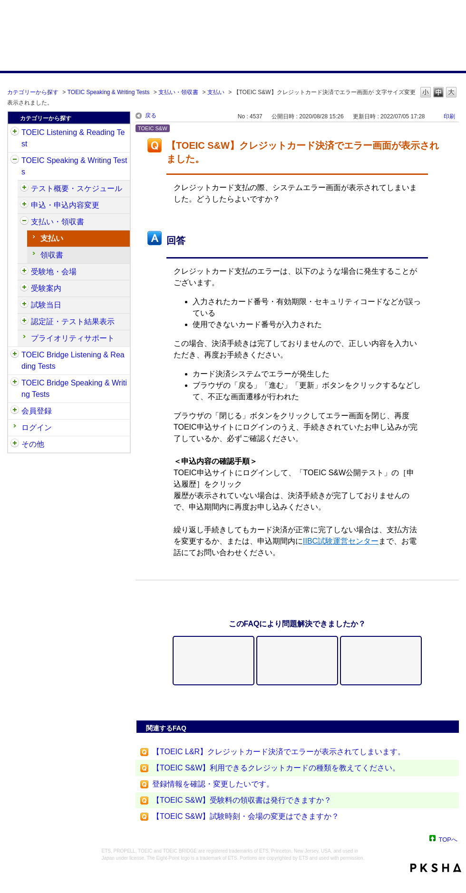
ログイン (36, 427)
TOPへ (448, 839)
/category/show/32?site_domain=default (14, 160)
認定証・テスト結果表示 (73, 321)
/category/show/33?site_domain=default (14, 355)
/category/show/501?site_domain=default (24, 321)
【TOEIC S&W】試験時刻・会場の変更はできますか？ (246, 816)
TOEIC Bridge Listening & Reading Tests (73, 360)
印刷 (449, 116)
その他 (32, 444)
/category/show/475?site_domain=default (24, 205)
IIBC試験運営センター (341, 541)
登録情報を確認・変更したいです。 (213, 784)
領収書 (51, 255)
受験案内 (46, 288)
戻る (150, 115)
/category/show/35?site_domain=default (14, 444)
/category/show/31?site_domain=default (14, 132)
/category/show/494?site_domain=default (24, 305)
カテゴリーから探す (32, 92)
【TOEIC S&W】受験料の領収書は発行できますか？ (242, 800)
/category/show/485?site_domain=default (24, 222)
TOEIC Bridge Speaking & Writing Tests (74, 388)
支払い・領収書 (178, 92)
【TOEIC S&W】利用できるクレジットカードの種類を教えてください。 (276, 768)
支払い (215, 92)
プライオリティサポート (73, 338)
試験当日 (46, 305)
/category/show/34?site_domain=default (14, 383)
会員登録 (36, 411)
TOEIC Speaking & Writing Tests (109, 92)
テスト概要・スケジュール (76, 188)
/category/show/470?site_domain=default (24, 188)
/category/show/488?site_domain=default (24, 272)
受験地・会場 (54, 272)
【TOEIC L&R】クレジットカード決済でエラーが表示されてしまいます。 (278, 752)
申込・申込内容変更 (65, 205)
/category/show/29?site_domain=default (14, 411)
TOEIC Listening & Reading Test (73, 138)
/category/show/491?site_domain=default (24, 288)
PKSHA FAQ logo (435, 868)
